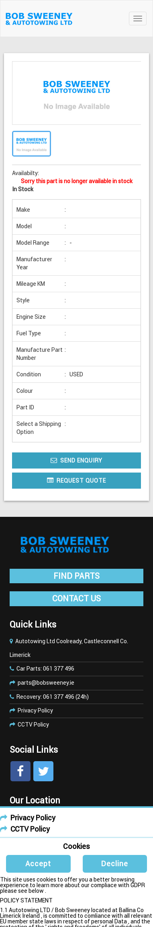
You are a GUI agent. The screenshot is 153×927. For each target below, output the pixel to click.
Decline (114, 863)
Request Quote (76, 480)
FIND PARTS (76, 576)
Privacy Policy (35, 710)
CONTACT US (76, 598)
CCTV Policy (33, 724)
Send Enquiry (76, 460)
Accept (38, 863)
